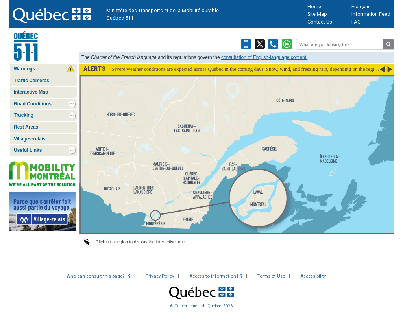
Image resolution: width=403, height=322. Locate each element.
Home (314, 6)
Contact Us (319, 22)
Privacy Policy (160, 276)
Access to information (215, 276)
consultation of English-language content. (264, 57)
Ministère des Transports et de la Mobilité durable (162, 10)
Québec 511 (119, 18)
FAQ (356, 22)
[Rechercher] (339, 44)
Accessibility (313, 276)
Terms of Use (271, 276)
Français (361, 6)
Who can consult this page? (98, 276)
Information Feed (370, 14)
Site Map (317, 14)
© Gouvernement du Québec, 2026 (201, 306)
